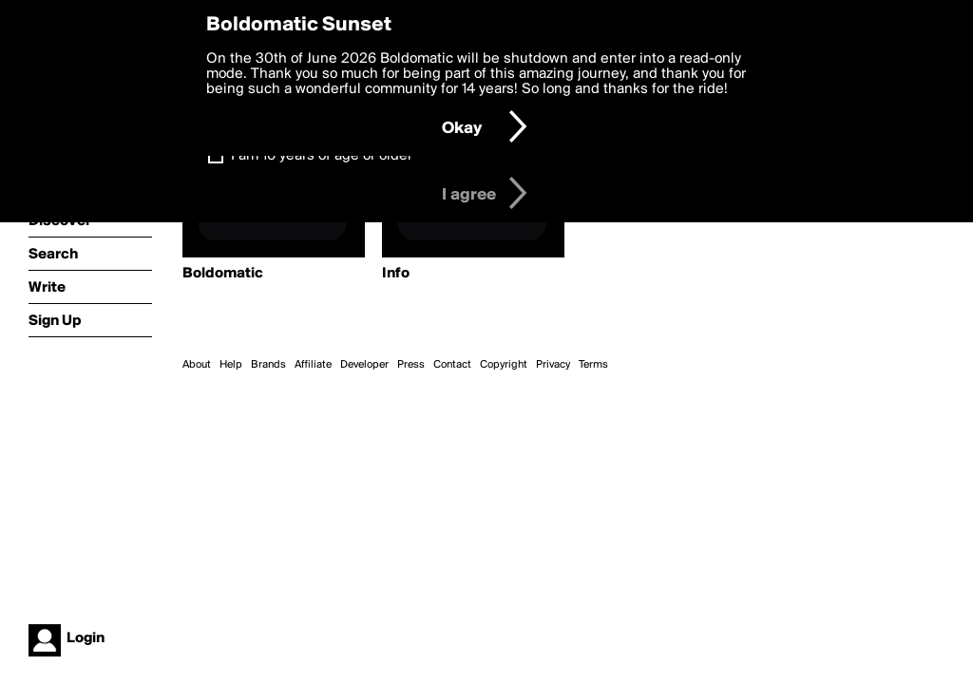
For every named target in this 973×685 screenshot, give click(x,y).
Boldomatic (222, 273)
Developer (364, 365)
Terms (593, 365)
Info (396, 273)
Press (411, 365)
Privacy (553, 365)
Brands (268, 365)
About (196, 365)
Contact (452, 365)
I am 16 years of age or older (321, 155)
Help (230, 365)
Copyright (503, 365)
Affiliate (313, 365)
